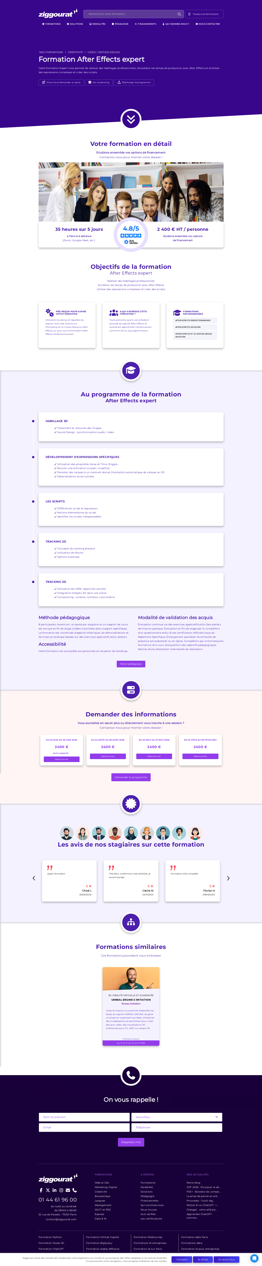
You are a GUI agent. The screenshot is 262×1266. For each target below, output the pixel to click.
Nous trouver (149, 1209)
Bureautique (102, 1196)
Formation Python (50, 1237)
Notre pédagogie (131, 663)
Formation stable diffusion (103, 1248)
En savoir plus (226, 1259)
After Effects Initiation (188, 327)
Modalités (97, 24)
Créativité (101, 1191)
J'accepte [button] (181, 1259)
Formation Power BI (51, 1243)
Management (103, 1205)
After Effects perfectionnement (193, 320)
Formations (51, 24)
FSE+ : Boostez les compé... (203, 1191)
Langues (100, 1200)
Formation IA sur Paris (148, 1248)
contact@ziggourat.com (61, 1219)
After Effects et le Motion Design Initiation (193, 335)
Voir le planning (100, 82)
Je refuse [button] (203, 1259)
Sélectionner (61, 759)
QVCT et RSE (103, 1209)
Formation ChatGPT (51, 1248)
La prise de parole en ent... (203, 1196)
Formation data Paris (194, 1237)
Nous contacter (208, 24)
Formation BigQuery (99, 1243)
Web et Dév (102, 1182)
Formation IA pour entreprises (200, 1248)
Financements (145, 24)
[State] (176, 1117)
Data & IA (101, 1218)
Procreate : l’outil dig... (201, 1200)
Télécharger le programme (134, 82)
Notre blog (193, 1182)
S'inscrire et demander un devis (63, 82)
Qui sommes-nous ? (175, 24)
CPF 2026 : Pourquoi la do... (204, 1187)
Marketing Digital (106, 1187)
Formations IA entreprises (150, 1243)
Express (99, 1214)
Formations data (191, 1243)
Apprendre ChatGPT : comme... (200, 1216)
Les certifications (151, 1218)
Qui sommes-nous (152, 1205)
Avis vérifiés (148, 1214)
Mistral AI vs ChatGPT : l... (202, 1205)
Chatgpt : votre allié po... (202, 1209)
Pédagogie (120, 24)
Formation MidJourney (148, 1237)
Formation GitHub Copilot (102, 1237)
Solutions (75, 24)
